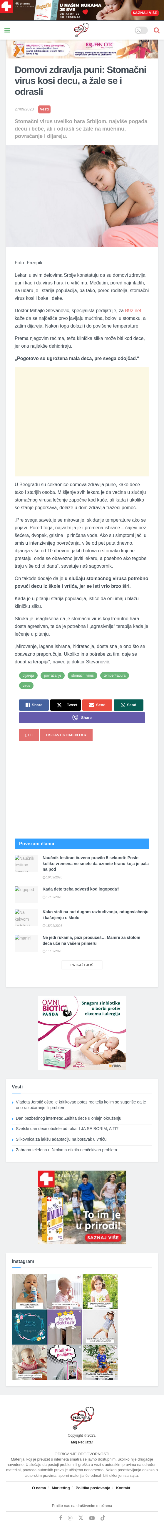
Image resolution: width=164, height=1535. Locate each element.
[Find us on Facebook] (60, 1518)
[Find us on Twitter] (80, 1518)
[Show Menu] (7, 30)
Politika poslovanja (93, 1488)
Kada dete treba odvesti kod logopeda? (81, 889)
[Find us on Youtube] (92, 1518)
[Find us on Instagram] (70, 1518)
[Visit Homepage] (72, 30)
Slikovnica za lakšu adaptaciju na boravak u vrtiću (61, 1139)
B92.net (133, 310)
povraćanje (52, 675)
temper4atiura (114, 675)
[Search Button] (157, 30)
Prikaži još (82, 965)
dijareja (28, 675)
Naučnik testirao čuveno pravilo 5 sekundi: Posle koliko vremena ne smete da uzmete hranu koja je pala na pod (96, 863)
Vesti (44, 109)
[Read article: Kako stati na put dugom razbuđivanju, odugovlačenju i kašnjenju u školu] (26, 917)
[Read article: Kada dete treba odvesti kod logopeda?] (26, 894)
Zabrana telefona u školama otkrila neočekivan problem (66, 1149)
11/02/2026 (52, 951)
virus (26, 685)
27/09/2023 (24, 109)
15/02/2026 (52, 925)
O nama (39, 1488)
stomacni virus (82, 675)
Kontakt (123, 1488)
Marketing (61, 1488)
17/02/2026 (52, 897)
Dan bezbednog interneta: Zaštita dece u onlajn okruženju (69, 1118)
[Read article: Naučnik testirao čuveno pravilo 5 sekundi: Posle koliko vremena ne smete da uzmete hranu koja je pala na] (26, 863)
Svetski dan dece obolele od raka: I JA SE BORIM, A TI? (67, 1128)
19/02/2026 (52, 877)
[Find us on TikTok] (103, 1518)
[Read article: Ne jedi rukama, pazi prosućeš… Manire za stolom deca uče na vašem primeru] (26, 943)
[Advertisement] (82, 421)
